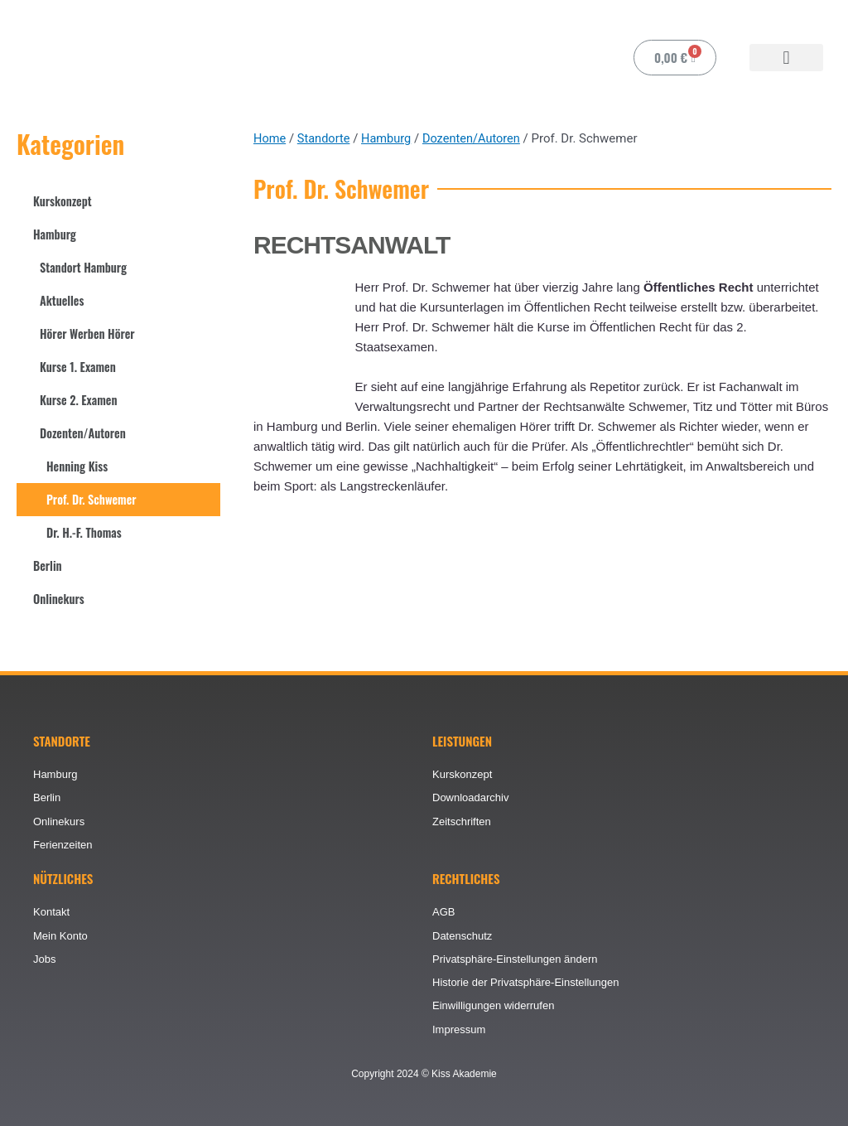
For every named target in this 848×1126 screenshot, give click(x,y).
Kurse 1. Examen (79, 367)
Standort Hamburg (85, 268)
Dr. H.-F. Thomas (85, 533)
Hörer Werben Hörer (89, 334)
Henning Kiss (78, 466)
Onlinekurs (60, 599)
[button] (786, 57)
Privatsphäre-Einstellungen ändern (514, 956)
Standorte (325, 138)
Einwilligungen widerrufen (493, 1004)
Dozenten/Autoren (85, 433)
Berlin (48, 566)
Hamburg (55, 234)
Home (270, 138)
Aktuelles (63, 301)
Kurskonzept (63, 201)
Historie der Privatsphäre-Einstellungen (525, 980)
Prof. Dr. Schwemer (93, 500)
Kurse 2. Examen (80, 400)
